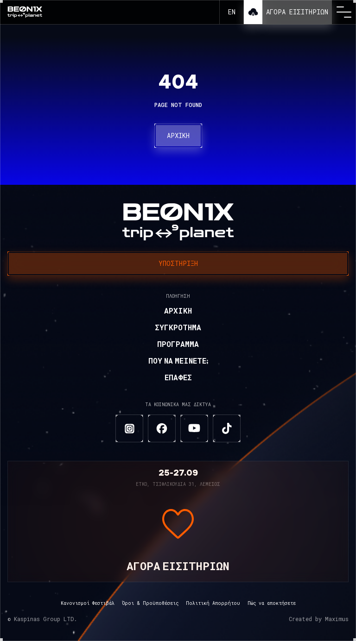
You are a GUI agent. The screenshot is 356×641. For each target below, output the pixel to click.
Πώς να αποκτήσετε (272, 603)
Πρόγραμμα (178, 345)
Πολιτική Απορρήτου (213, 603)
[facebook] (162, 428)
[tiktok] (227, 428)
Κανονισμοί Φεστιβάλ (87, 603)
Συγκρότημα (178, 328)
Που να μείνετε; (178, 361)
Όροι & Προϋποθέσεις (150, 603)
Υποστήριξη (178, 263)
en (231, 11)
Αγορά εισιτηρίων (297, 11)
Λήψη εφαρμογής (253, 12)
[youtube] (194, 428)
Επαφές (178, 378)
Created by (319, 619)
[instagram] (129, 428)
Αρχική (178, 135)
